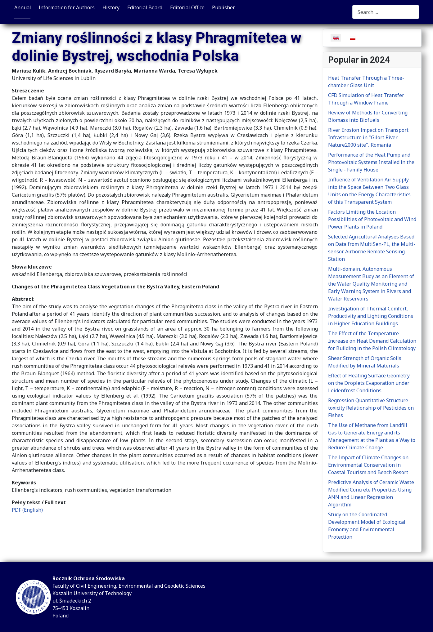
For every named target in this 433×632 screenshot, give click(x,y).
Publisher (223, 7)
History (111, 7)
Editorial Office (187, 7)
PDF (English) (27, 509)
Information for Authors (66, 7)
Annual (22, 7)
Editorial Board (144, 7)
